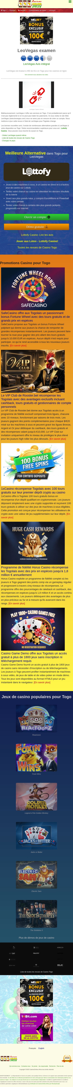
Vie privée (34, 1066)
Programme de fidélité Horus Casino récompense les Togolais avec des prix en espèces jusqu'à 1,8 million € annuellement (34, 571)
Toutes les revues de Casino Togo (37, 247)
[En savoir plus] (18, 345)
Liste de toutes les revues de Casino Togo (18, 138)
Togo (4, 10)
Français (22, 10)
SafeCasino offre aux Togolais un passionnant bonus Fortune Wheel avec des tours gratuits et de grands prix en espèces (35, 316)
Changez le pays (8, 141)
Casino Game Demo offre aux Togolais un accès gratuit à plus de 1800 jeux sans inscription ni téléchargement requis (34, 657)
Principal (12, 10)
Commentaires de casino (37, 10)
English (41, 1048)
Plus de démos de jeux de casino (36, 937)
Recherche (52, 1066)
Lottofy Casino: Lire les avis (37, 234)
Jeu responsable (43, 1066)
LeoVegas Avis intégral (36, 63)
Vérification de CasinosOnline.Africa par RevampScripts (45, 1083)
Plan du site (60, 1066)
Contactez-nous (25, 1066)
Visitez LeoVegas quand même (14, 135)
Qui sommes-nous (14, 1066)
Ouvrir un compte (35, 217)
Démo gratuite (35, 226)
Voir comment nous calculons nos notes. (36, 74)
